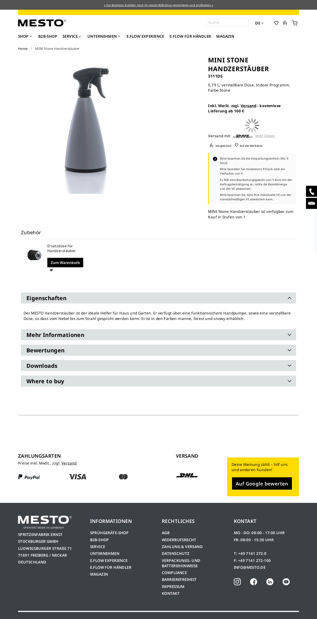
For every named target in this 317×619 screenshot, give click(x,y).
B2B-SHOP (99, 539)
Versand (248, 105)
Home (23, 48)
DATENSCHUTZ (176, 553)
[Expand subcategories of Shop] (31, 36)
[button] (268, 22)
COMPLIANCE (174, 572)
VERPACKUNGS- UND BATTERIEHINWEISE (181, 563)
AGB (166, 532)
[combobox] (227, 22)
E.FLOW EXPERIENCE (109, 560)
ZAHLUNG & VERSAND (182, 546)
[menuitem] (25, 36)
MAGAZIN (99, 574)
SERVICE (97, 546)
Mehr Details (265, 136)
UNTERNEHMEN (105, 553)
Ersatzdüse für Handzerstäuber (61, 248)
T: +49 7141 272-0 (250, 553)
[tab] (158, 297)
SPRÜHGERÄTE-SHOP (109, 532)
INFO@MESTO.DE (249, 567)
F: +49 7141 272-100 (252, 560)
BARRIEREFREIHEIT (179, 579)
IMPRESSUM (173, 586)
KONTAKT (171, 593)
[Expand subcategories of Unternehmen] (119, 36)
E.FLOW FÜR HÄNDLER (111, 567)
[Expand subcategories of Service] (80, 36)
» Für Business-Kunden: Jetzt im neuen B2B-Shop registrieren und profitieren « (158, 5)
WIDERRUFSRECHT (179, 539)
